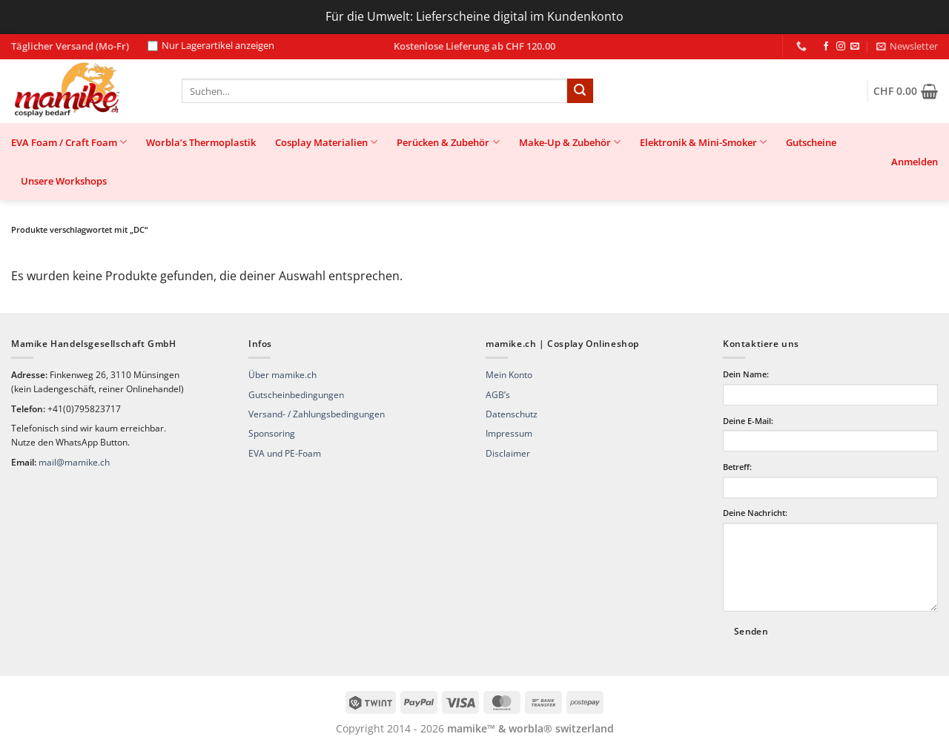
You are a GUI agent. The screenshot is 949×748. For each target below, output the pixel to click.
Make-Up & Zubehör (570, 142)
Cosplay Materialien (326, 142)
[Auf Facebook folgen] (825, 47)
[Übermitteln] (579, 91)
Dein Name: (746, 374)
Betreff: (737, 466)
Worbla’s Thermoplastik (201, 142)
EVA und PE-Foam (284, 453)
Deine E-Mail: (748, 420)
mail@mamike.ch (74, 462)
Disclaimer (508, 453)
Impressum (509, 433)
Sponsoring (271, 433)
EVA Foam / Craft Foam (69, 142)
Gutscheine (811, 142)
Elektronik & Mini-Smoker (703, 142)
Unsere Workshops (64, 181)
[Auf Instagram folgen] (840, 47)
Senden (751, 631)
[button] (907, 46)
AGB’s (498, 394)
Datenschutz (512, 414)
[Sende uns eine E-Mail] (854, 47)
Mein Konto (509, 374)
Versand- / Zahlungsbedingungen (316, 414)
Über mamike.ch (282, 374)
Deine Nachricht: (755, 512)
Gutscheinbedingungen (296, 394)
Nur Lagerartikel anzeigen (211, 46)
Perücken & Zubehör (448, 142)
